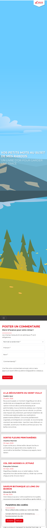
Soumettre (7, 377)
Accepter (10, 521)
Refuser (19, 521)
